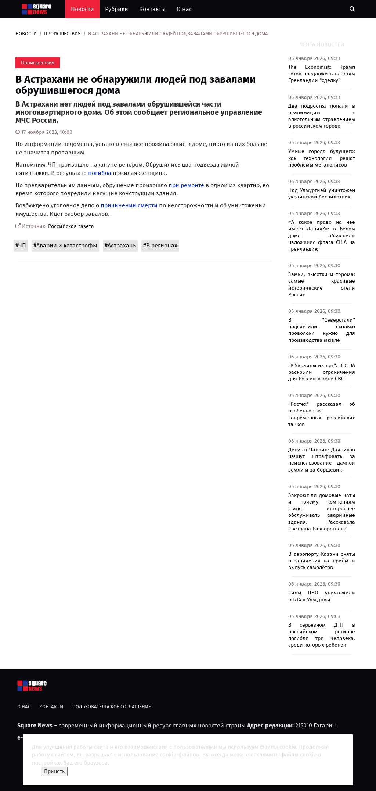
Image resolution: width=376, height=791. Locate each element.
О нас (184, 9)
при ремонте (186, 185)
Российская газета (71, 226)
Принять (54, 771)
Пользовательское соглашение (111, 706)
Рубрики (116, 9)
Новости (82, 9)
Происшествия (62, 33)
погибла (99, 172)
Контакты (152, 9)
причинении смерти (129, 205)
